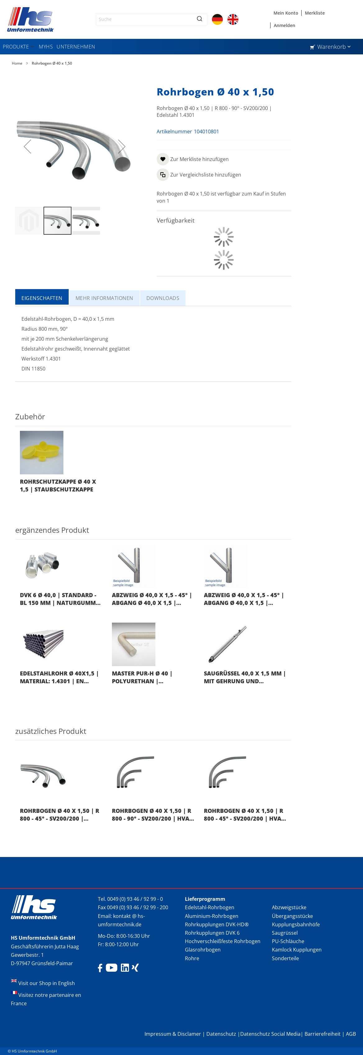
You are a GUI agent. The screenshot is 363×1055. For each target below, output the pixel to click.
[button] (27, 146)
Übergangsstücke (292, 916)
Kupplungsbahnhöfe (296, 924)
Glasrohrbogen (203, 949)
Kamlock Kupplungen (297, 949)
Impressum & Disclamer (173, 1033)
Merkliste (315, 13)
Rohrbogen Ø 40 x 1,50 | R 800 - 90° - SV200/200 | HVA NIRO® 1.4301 (151, 815)
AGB (351, 1033)
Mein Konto (285, 13)
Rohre (192, 958)
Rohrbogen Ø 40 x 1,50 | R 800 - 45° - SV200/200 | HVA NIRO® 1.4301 (243, 815)
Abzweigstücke (289, 907)
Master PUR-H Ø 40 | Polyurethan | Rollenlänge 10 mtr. (144, 677)
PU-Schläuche (288, 941)
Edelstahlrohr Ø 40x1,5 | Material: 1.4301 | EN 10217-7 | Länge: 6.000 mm (59, 677)
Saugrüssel (285, 932)
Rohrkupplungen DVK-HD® (217, 924)
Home (17, 63)
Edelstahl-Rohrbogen (209, 907)
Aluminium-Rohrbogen (211, 916)
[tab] (42, 297)
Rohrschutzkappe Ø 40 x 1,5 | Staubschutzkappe (58, 485)
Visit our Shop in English (46, 983)
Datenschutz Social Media (270, 1033)
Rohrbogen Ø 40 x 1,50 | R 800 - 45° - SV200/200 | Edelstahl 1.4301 (59, 815)
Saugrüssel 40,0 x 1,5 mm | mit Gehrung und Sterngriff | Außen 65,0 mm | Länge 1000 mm (245, 677)
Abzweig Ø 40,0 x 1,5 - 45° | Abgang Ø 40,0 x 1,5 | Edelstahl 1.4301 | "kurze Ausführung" (244, 599)
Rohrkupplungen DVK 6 (212, 932)
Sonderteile (285, 958)
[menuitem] (19, 46)
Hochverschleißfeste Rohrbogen (222, 941)
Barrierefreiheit (323, 1033)
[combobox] (151, 19)
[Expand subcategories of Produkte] (32, 47)
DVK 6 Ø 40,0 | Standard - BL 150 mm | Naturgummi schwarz (59, 599)
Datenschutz (221, 1033)
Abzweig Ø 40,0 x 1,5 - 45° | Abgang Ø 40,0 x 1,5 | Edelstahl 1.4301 (152, 599)
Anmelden (284, 25)
